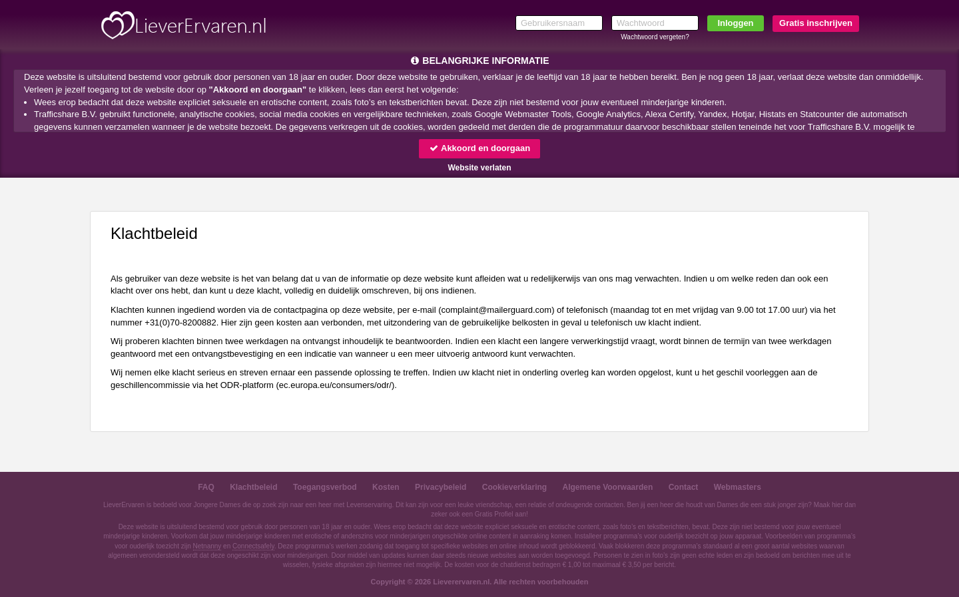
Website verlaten (479, 167)
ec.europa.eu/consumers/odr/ (335, 385)
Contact (684, 487)
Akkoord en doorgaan (479, 148)
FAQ (206, 487)
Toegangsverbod (325, 487)
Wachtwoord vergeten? (655, 37)
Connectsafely (253, 546)
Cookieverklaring (514, 487)
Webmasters (737, 487)
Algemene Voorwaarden (607, 487)
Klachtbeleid (253, 487)
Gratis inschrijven (815, 23)
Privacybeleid (440, 487)
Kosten (386, 487)
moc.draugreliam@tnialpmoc (497, 310)
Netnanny (207, 546)
